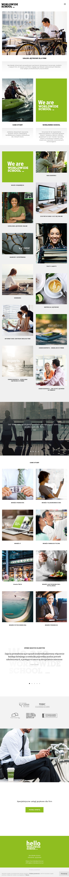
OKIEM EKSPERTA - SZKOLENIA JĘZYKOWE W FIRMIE (17, 380)
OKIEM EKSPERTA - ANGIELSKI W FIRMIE (51, 348)
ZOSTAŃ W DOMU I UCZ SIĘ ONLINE (51, 216)
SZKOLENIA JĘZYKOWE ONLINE (17, 226)
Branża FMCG (17, 584)
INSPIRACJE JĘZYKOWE (51, 307)
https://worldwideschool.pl (34, 861)
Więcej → (27, 875)
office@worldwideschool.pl (34, 863)
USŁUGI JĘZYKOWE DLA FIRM (34, 58)
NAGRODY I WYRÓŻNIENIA (18, 257)
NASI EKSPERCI (51, 175)
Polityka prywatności (34, 869)
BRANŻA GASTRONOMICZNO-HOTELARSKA (51, 585)
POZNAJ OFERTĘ (34, 810)
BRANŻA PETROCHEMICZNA (17, 625)
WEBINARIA (17, 298)
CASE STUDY (17, 125)
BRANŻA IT (17, 543)
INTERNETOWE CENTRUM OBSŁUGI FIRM (17, 338)
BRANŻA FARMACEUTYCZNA (51, 543)
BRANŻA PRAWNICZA (51, 625)
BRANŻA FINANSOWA (17, 502)
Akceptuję (64, 873)
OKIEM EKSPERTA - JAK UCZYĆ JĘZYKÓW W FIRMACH (51, 389)
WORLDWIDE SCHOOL (51, 125)
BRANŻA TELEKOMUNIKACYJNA (51, 502)
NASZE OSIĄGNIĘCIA (17, 185)
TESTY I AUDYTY (51, 266)
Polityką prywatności (34, 873)
